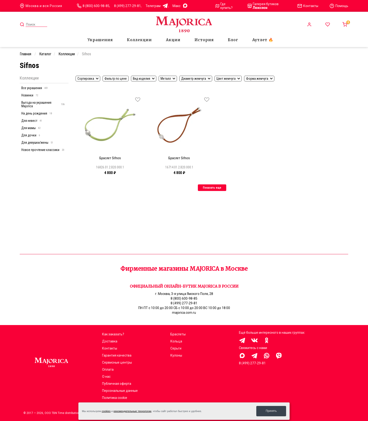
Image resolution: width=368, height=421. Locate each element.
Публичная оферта (116, 383)
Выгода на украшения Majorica (43, 104)
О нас (106, 376)
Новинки (29, 95)
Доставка (109, 341)
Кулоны (176, 355)
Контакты (109, 348)
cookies (106, 411)
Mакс (180, 6)
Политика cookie (114, 398)
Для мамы (30, 128)
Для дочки (30, 135)
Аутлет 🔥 (262, 39)
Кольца (176, 341)
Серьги (175, 348)
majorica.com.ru (184, 312)
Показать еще (212, 187)
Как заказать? (113, 334)
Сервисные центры (117, 362)
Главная (26, 54)
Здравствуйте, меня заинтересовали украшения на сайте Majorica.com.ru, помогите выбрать (242, 355)
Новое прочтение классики (42, 150)
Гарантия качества (116, 355)
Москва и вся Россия (41, 6)
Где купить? (224, 6)
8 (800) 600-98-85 (96, 6)
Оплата (108, 369)
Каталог (45, 54)
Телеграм (157, 6)
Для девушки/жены (37, 142)
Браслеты (178, 334)
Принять (271, 411)
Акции (173, 39)
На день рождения (36, 113)
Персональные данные (120, 391)
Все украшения (34, 88)
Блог (233, 39)
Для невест (31, 121)
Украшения (100, 39)
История (204, 39)
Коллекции (139, 39)
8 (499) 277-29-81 (127, 6)
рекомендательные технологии (132, 411)
